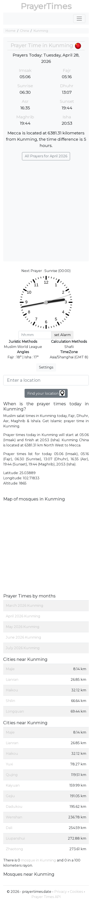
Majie (10, 669)
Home (10, 31)
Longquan (15, 711)
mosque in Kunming (38, 860)
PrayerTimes (46, 6)
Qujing (12, 775)
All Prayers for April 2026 (46, 156)
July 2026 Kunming (23, 648)
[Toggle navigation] (79, 18)
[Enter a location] (46, 380)
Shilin (10, 701)
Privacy (60, 892)
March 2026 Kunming (24, 606)
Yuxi (9, 764)
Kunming (40, 31)
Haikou (12, 690)
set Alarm (62, 335)
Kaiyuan (13, 785)
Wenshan (14, 817)
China (24, 31)
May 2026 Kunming (22, 627)
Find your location (46, 393)
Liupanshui (15, 838)
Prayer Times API (46, 897)
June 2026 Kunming (23, 637)
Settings (46, 367)
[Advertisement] (46, 209)
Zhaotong (14, 849)
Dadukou (14, 807)
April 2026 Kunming (23, 616)
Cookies (76, 892)
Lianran (12, 680)
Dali (9, 828)
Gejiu (10, 796)
